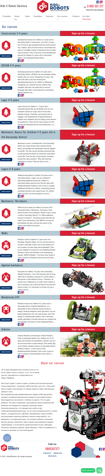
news (27, 16)
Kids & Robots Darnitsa (14, 6)
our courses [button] (62, 16)
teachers (49, 16)
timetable (6, 16)
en (85, 7)
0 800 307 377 (95, 6)
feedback (38, 16)
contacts (76, 16)
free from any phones (94, 10)
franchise (86, 19)
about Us (17, 17)
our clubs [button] (85, 16)
